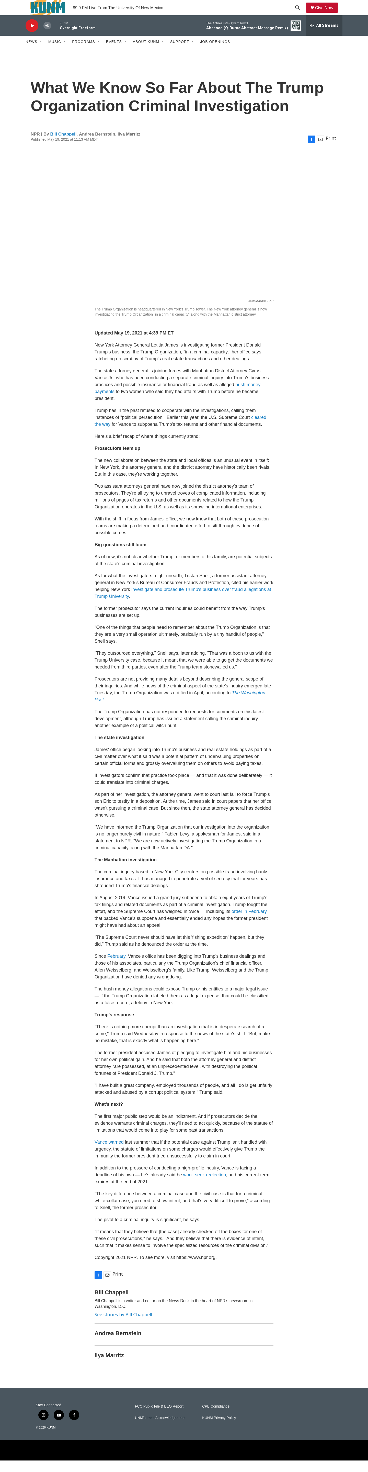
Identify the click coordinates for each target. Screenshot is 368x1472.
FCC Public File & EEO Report (159, 1418)
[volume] (47, 37)
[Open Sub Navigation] (41, 53)
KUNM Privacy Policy (219, 1429)
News (31, 53)
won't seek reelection (204, 1186)
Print (331, 150)
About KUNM (146, 53)
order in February (249, 922)
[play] (32, 37)
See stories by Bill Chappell (123, 1326)
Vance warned (110, 1153)
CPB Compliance (215, 1418)
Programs (83, 53)
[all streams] (324, 37)
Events (114, 53)
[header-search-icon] (299, 13)
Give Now (327, 13)
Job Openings (215, 53)
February (116, 967)
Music (54, 53)
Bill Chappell (63, 145)
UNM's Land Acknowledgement (160, 1429)
